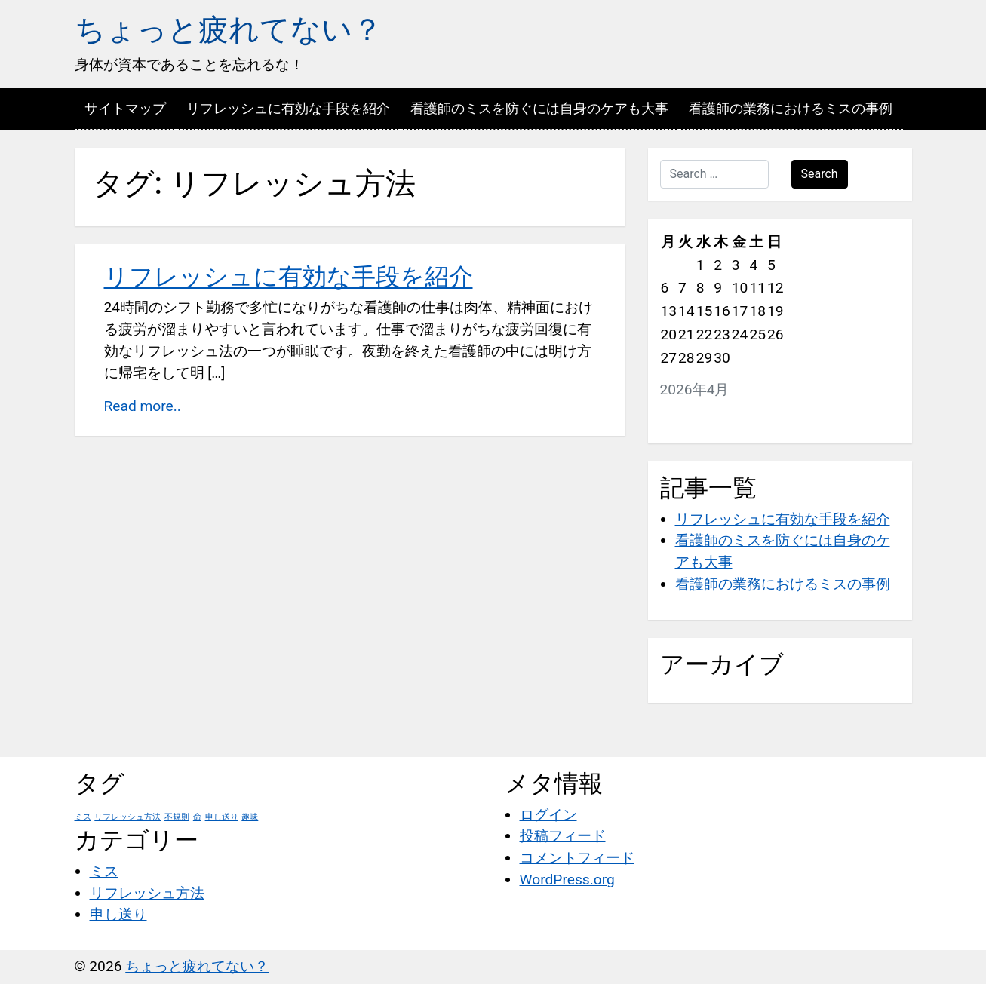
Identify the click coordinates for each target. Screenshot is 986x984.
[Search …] (714, 174)
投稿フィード (563, 836)
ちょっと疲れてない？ (228, 30)
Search (819, 174)
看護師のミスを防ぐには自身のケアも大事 (539, 108)
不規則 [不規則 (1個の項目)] (176, 817)
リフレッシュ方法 (147, 893)
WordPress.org (567, 879)
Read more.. (142, 406)
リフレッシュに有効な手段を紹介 (288, 108)
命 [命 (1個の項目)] (197, 817)
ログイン (548, 814)
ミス (104, 871)
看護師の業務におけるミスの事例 (790, 108)
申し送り (118, 914)
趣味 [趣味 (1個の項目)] (249, 817)
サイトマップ (125, 108)
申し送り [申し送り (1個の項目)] (221, 817)
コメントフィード (577, 857)
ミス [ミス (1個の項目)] (83, 817)
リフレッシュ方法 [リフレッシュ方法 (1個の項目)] (127, 817)
